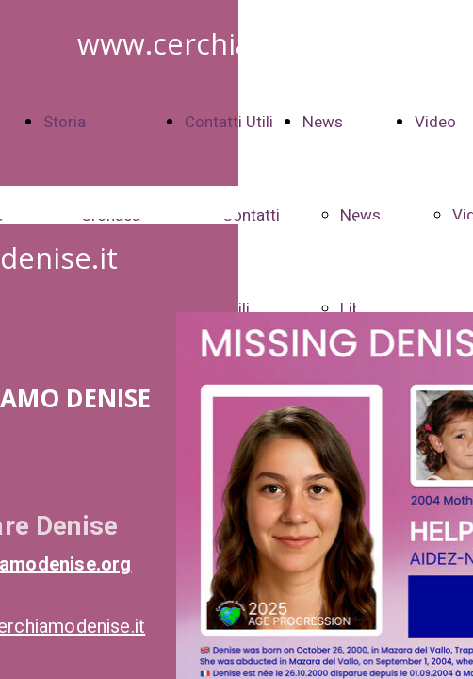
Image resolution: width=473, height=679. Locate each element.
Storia (64, 122)
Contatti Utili (229, 122)
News (322, 122)
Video (435, 122)
